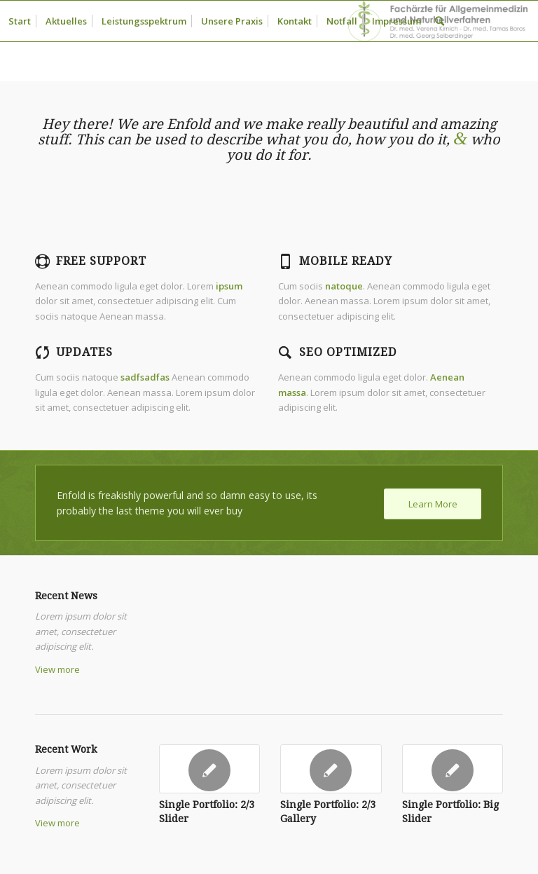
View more (57, 669)
